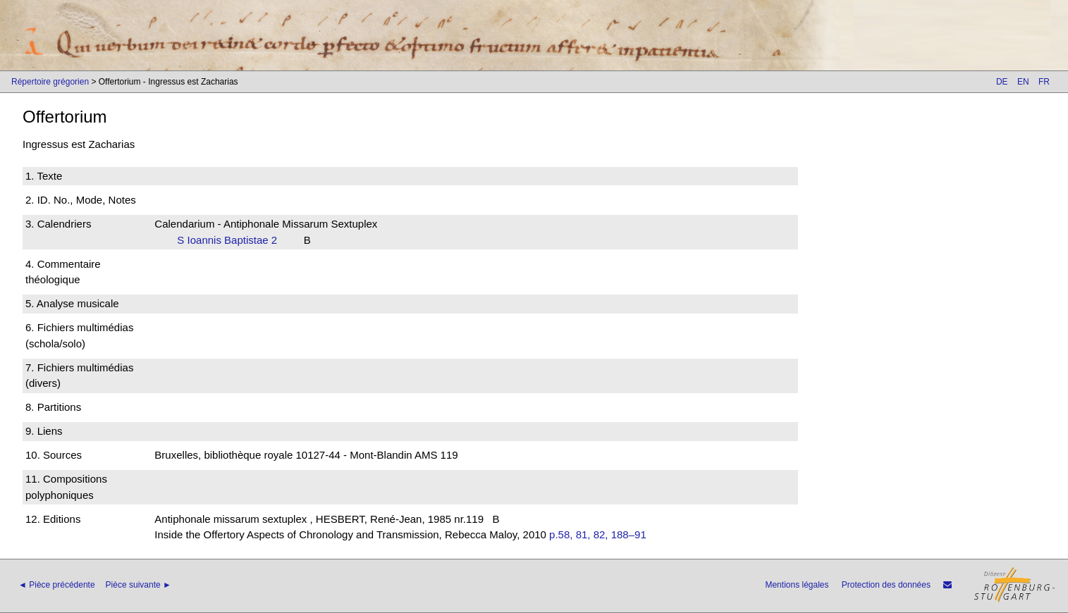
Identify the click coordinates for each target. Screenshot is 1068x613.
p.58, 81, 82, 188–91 (597, 534)
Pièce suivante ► (138, 585)
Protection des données (886, 585)
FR (1044, 82)
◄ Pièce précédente (56, 585)
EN (1023, 82)
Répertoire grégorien (50, 82)
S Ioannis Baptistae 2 (231, 240)
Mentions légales (796, 585)
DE (1002, 82)
